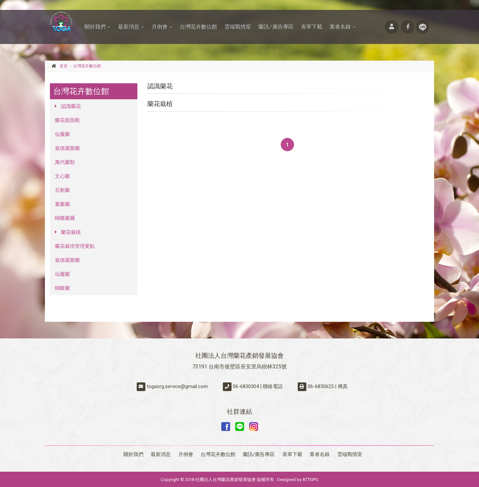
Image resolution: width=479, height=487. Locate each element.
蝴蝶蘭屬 (65, 218)
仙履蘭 (62, 134)
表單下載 (311, 27)
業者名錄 (340, 27)
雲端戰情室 (238, 27)
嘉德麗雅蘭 (67, 148)
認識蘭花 (68, 106)
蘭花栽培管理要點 (75, 246)
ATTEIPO (310, 478)
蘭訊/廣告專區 (276, 27)
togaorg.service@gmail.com (177, 386)
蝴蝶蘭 (62, 288)
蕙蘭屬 (62, 204)
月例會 (160, 27)
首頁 (64, 66)
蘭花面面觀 (67, 120)
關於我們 (95, 27)
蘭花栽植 (68, 232)
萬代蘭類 (65, 162)
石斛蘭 (62, 190)
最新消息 (128, 27)
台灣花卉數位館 (198, 27)
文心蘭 (62, 176)
